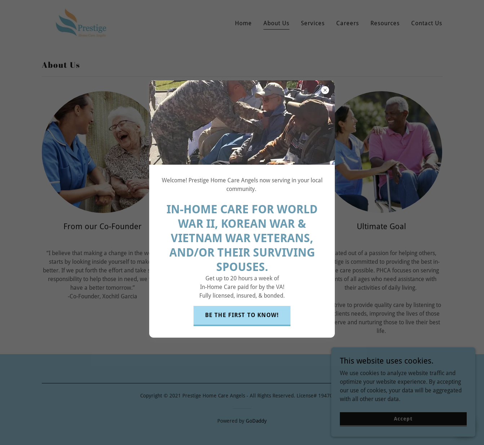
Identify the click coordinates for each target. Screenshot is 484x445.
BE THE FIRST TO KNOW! (242, 315)
